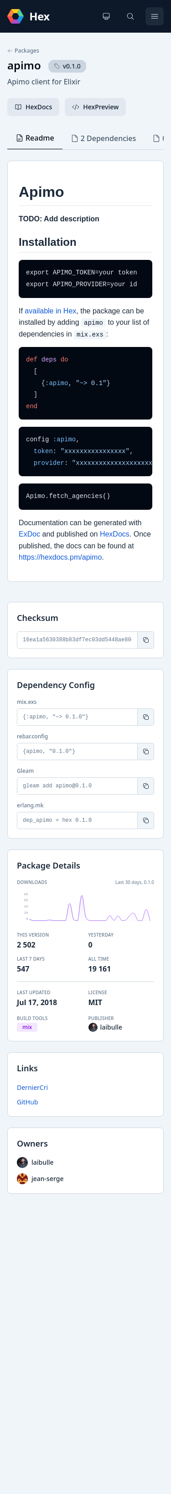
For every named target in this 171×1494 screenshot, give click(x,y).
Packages (23, 50)
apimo (24, 65)
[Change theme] (106, 16)
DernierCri (32, 1087)
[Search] (130, 16)
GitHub (27, 1102)
